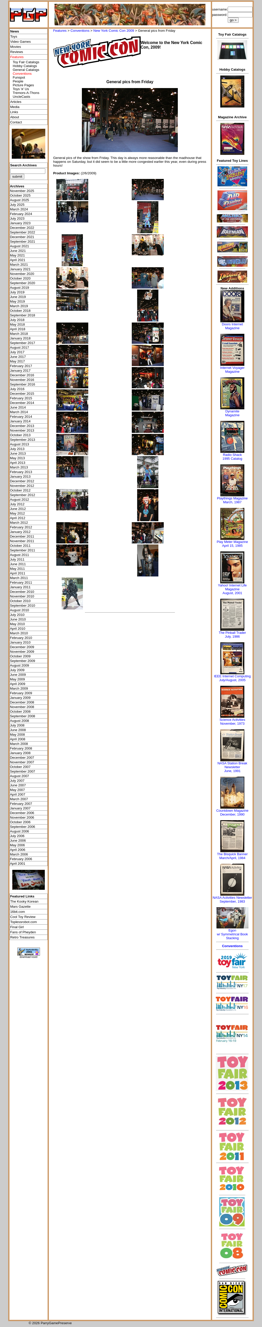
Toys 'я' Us (21, 89)
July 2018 (17, 320)
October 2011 (20, 546)
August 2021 (19, 246)
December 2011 (22, 536)
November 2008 (22, 707)
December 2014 (22, 403)
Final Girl (17, 927)
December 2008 (22, 702)
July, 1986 (232, 636)
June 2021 (18, 251)
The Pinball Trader (232, 633)
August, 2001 (232, 593)
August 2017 (19, 347)
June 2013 (18, 453)
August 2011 (19, 555)
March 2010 (19, 633)
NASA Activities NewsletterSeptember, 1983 (232, 899)
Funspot (19, 77)
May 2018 (17, 324)
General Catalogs (26, 70)
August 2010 (19, 610)
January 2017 (20, 370)
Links (14, 112)
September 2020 (22, 283)
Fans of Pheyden (23, 932)
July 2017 (17, 352)
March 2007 (19, 799)
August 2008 (19, 721)
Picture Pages (23, 85)
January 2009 (20, 698)
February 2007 (21, 804)
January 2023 (20, 223)
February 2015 (21, 398)
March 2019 (19, 306)
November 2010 (22, 596)
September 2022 (22, 232)
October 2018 (20, 311)
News (14, 31)
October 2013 (20, 435)
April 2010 (17, 628)
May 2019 (17, 301)
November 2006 (22, 817)
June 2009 (18, 675)
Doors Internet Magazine (232, 326)
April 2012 (17, 518)
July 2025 (17, 205)
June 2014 (18, 407)
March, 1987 (232, 502)
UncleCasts (21, 97)
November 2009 (22, 652)
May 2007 (17, 790)
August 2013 (19, 444)
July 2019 (17, 292)
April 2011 (17, 573)
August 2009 (19, 665)
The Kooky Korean (24, 901)
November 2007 (22, 762)
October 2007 (20, 767)
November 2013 (22, 430)
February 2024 (21, 214)
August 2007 (19, 776)
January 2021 (20, 269)
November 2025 (22, 191)
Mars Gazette (20, 906)
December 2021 (22, 237)
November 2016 (22, 380)
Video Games (20, 42)
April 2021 (17, 260)
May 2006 (17, 845)
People (18, 81)
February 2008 (21, 748)
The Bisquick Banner (232, 854)
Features (60, 31)
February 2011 (21, 582)
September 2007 (22, 771)
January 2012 (20, 532)
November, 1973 (232, 723)
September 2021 (22, 241)
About (14, 117)
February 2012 (21, 527)
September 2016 (22, 384)
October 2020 (20, 278)
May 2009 (17, 679)
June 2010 (18, 619)
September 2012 (22, 495)
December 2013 (22, 426)
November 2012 (22, 486)
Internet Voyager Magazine (232, 369)
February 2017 (21, 366)
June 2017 (18, 357)
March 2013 (19, 467)
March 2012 (19, 523)
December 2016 (22, 375)
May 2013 (17, 458)
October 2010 (20, 601)
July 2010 (17, 615)
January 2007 (20, 808)
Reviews (16, 52)
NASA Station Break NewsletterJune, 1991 (232, 767)
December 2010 (22, 592)
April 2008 (17, 739)
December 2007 (22, 757)
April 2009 (17, 684)
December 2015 (22, 393)
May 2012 (17, 513)
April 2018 (17, 329)
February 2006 (21, 859)
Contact (16, 122)
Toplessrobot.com (23, 922)
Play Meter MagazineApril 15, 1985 (232, 544)
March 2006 (19, 854)
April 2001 (17, 863)
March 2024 (19, 209)
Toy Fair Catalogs (26, 62)
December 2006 (22, 813)
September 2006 (22, 827)
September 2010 (22, 605)
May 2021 (17, 255)
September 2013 (22, 440)
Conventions (79, 31)
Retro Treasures (22, 937)
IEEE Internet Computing (232, 676)
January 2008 (20, 753)
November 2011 (22, 541)
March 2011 (19, 578)
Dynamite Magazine (232, 413)
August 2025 (19, 200)
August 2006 (19, 831)
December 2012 (22, 481)
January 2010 (20, 642)
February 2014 (21, 417)
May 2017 (17, 361)
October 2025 (20, 195)
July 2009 (17, 670)
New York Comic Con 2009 (113, 31)
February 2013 (21, 472)
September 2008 (22, 716)
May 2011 (17, 569)
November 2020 (22, 274)
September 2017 (22, 343)
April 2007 (17, 794)
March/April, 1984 (232, 858)
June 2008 (18, 730)
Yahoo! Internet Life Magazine (232, 587)
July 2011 (17, 559)
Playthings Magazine (232, 498)
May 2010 (17, 624)
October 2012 (20, 490)
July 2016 (17, 389)
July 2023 (17, 218)
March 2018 (19, 334)
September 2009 (22, 661)
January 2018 (20, 338)
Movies (15, 47)
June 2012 (18, 509)
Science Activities (232, 720)
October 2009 (20, 656)
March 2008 (19, 744)
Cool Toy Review (23, 917)
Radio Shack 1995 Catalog (232, 457)
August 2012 (19, 499)
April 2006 (17, 850)
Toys (13, 36)
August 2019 (19, 288)
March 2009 (19, 688)
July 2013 (17, 449)
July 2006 (17, 836)
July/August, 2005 (232, 680)
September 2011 (22, 550)
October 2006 (20, 822)
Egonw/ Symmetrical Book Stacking (232, 934)
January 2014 (20, 421)
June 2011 (18, 564)
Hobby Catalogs (25, 66)
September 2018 (22, 315)
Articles (15, 102)
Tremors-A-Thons (26, 93)
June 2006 (18, 840)
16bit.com (17, 912)
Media (14, 107)
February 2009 (21, 693)
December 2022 (22, 228)
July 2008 (17, 725)
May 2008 (17, 734)
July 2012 (17, 504)
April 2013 (17, 463)
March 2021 (19, 264)
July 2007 (17, 781)
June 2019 (18, 297)
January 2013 (20, 476)
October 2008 (20, 711)
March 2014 (19, 412)
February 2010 (21, 638)
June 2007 (18, 785)
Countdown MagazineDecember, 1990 (232, 812)
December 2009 (22, 647)
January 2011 (20, 587)
